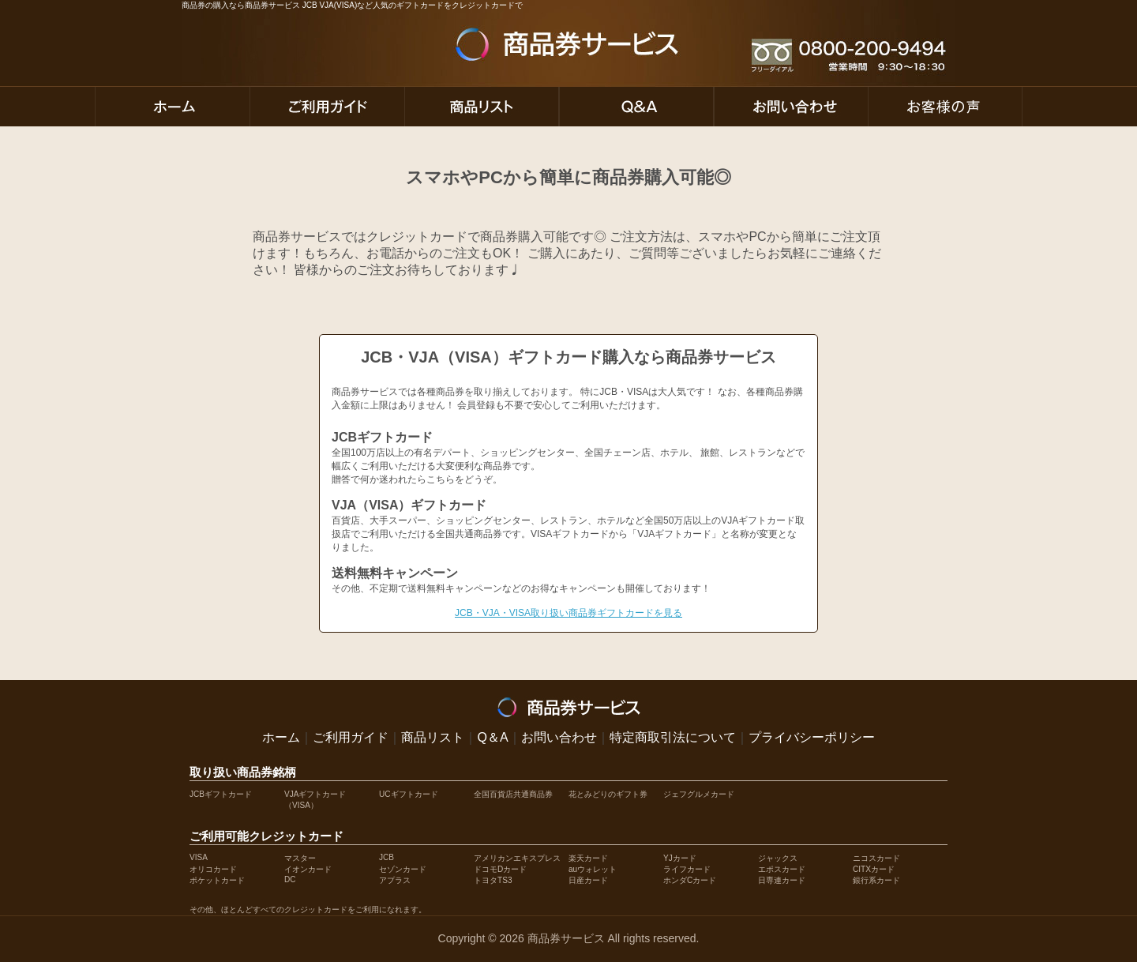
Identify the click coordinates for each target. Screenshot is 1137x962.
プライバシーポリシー (812, 737)
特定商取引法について (673, 737)
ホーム (281, 737)
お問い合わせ (559, 737)
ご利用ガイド (350, 737)
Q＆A (492, 737)
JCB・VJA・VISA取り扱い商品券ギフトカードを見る (568, 612)
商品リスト (432, 737)
